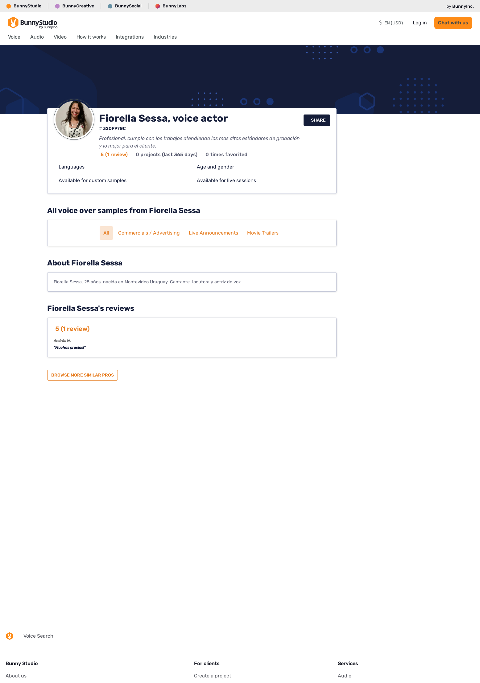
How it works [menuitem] (91, 37)
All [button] (106, 233)
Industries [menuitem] (165, 37)
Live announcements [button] (213, 233)
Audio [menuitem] (37, 37)
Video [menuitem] (60, 37)
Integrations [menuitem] (130, 37)
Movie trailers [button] (263, 233)
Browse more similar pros (82, 375)
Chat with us (453, 23)
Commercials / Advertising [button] (149, 233)
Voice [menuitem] (14, 37)
